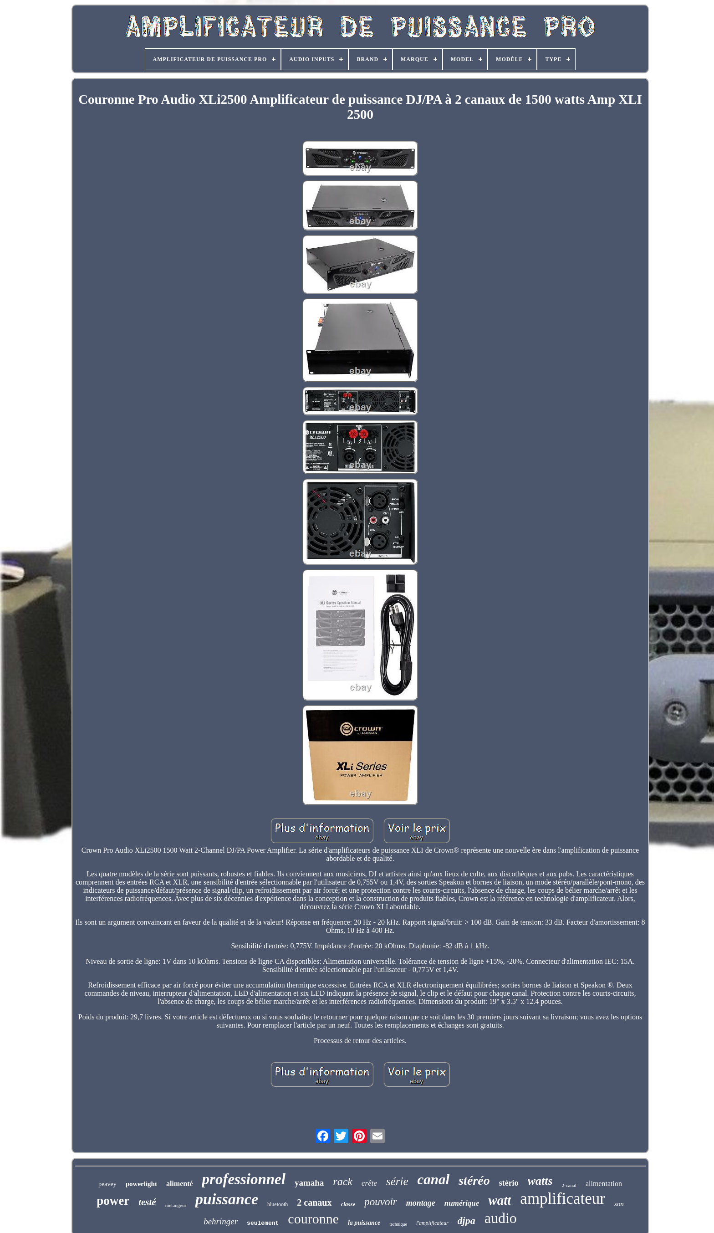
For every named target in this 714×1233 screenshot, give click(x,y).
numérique (461, 1203)
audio (500, 1218)
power (113, 1200)
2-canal (569, 1185)
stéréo (474, 1180)
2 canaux (314, 1202)
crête (369, 1183)
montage (420, 1202)
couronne (313, 1218)
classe (348, 1204)
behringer (221, 1221)
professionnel (244, 1179)
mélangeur (175, 1205)
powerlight (141, 1183)
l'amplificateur (432, 1223)
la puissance (364, 1222)
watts (540, 1180)
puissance (226, 1199)
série (397, 1181)
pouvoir (380, 1201)
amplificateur (562, 1198)
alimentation (604, 1183)
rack (342, 1181)
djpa (466, 1220)
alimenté (179, 1183)
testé (147, 1202)
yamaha (309, 1182)
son (619, 1203)
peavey (107, 1184)
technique (398, 1224)
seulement (263, 1223)
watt (499, 1200)
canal (434, 1179)
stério (509, 1182)
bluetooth (277, 1204)
